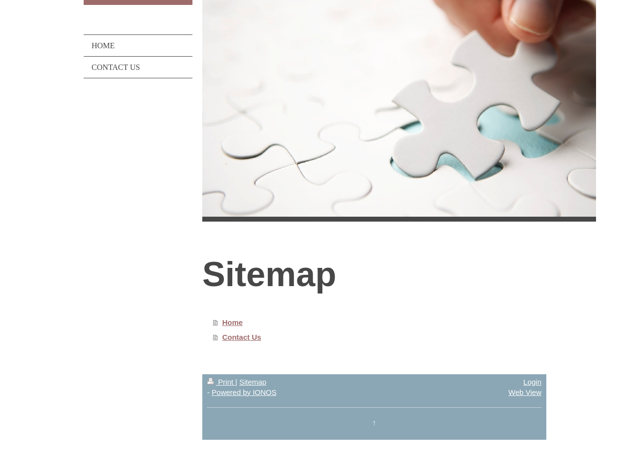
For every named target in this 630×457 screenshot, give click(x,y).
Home (232, 322)
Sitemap (252, 382)
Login (532, 382)
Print (221, 382)
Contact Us (241, 337)
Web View (524, 392)
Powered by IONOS (244, 392)
